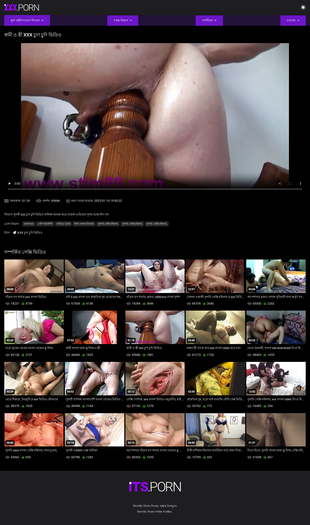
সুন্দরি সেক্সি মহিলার (108, 223)
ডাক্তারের (29, 223)
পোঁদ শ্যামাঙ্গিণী (45, 223)
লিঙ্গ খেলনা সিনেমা (84, 223)
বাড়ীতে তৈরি (63, 223)
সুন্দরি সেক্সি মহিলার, (156, 223)
